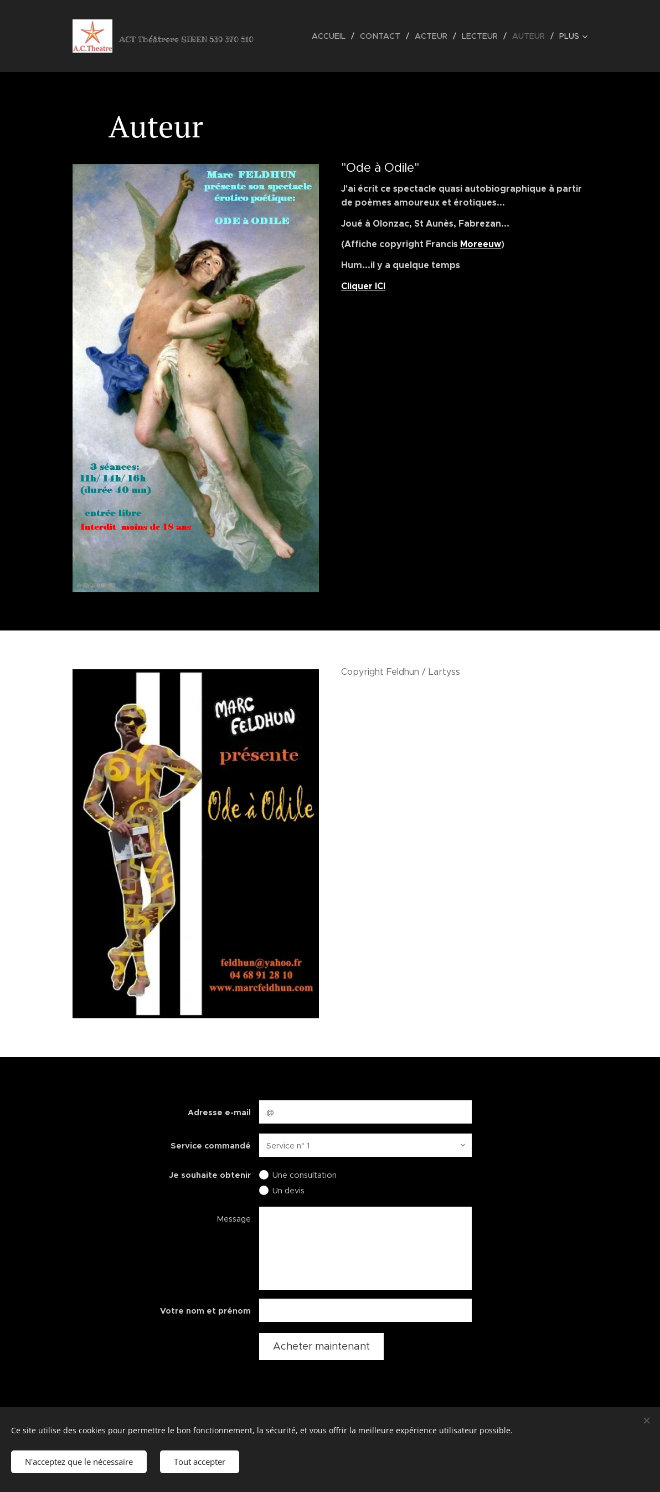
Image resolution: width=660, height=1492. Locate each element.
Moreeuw (480, 244)
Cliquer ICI (363, 285)
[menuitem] (334, 36)
